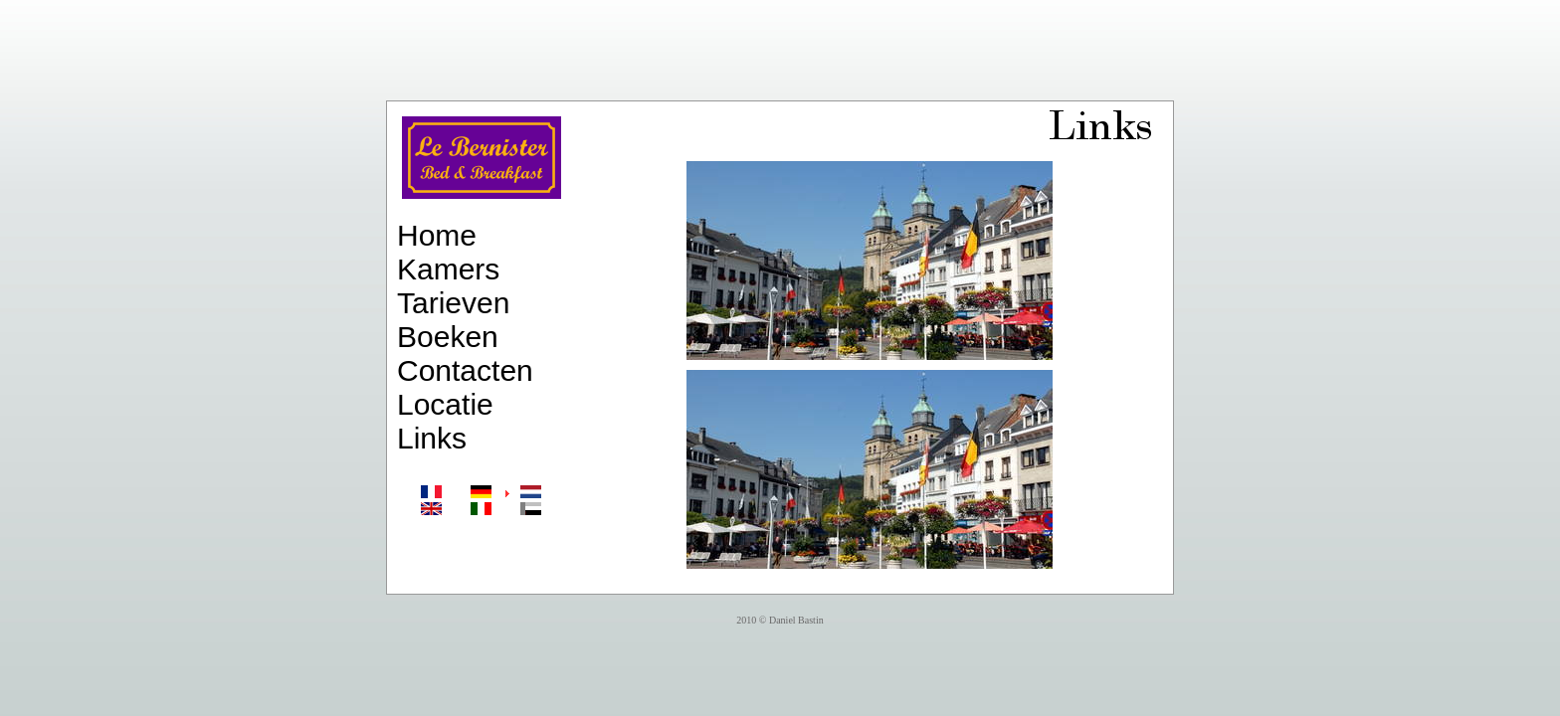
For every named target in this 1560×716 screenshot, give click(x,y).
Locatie (445, 404)
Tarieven (453, 302)
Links (432, 438)
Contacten (465, 370)
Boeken (447, 336)
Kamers (448, 269)
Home (437, 235)
